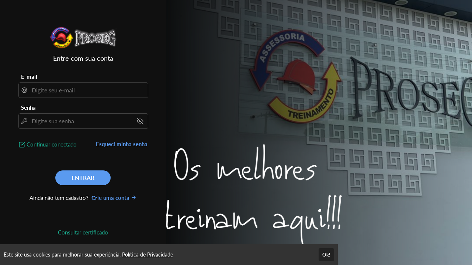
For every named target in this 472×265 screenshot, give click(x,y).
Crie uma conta (113, 197)
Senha (28, 107)
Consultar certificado (83, 232)
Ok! (326, 255)
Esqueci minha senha (122, 144)
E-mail (29, 76)
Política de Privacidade (147, 254)
